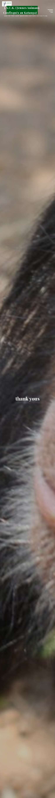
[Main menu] (50, 10)
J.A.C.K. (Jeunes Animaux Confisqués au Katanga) (21, 10)
